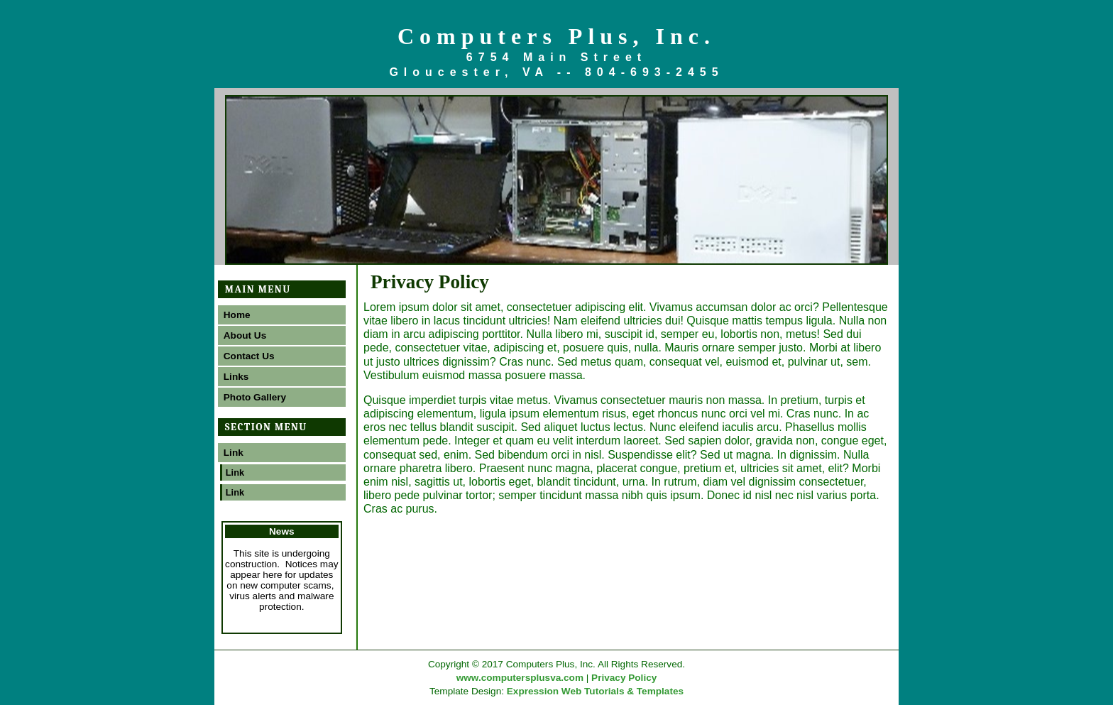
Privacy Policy (624, 677)
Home (237, 315)
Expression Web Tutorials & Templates (595, 691)
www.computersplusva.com (519, 677)
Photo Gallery (255, 397)
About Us (245, 335)
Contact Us (249, 356)
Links (236, 376)
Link (233, 452)
